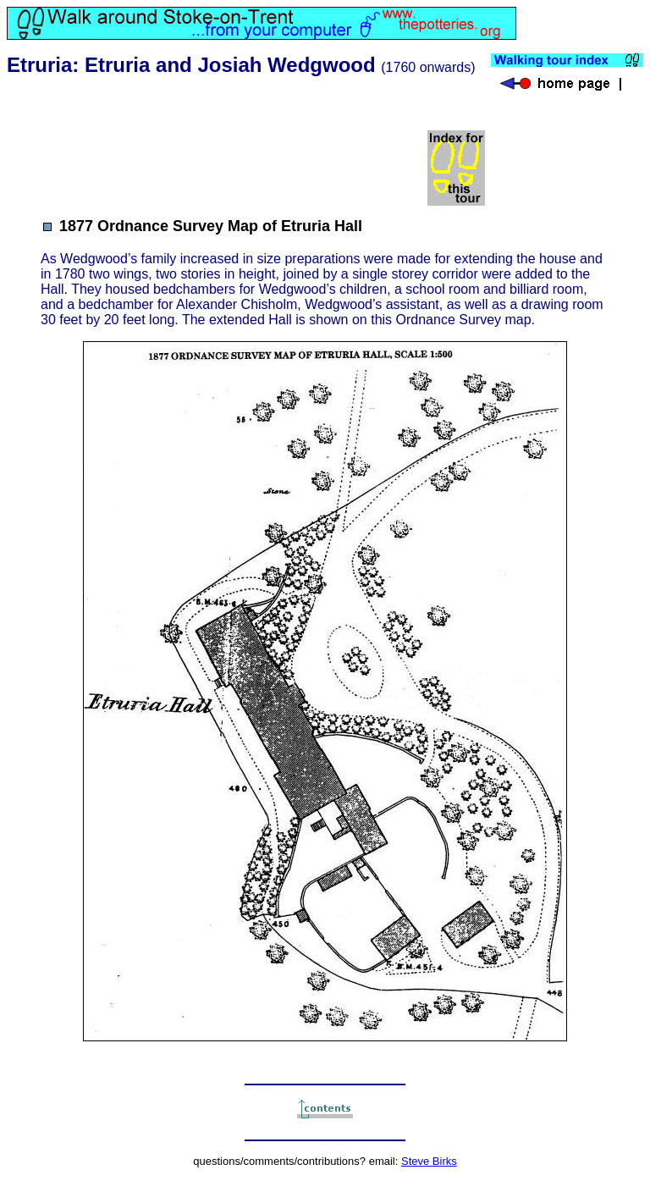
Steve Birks (429, 1161)
